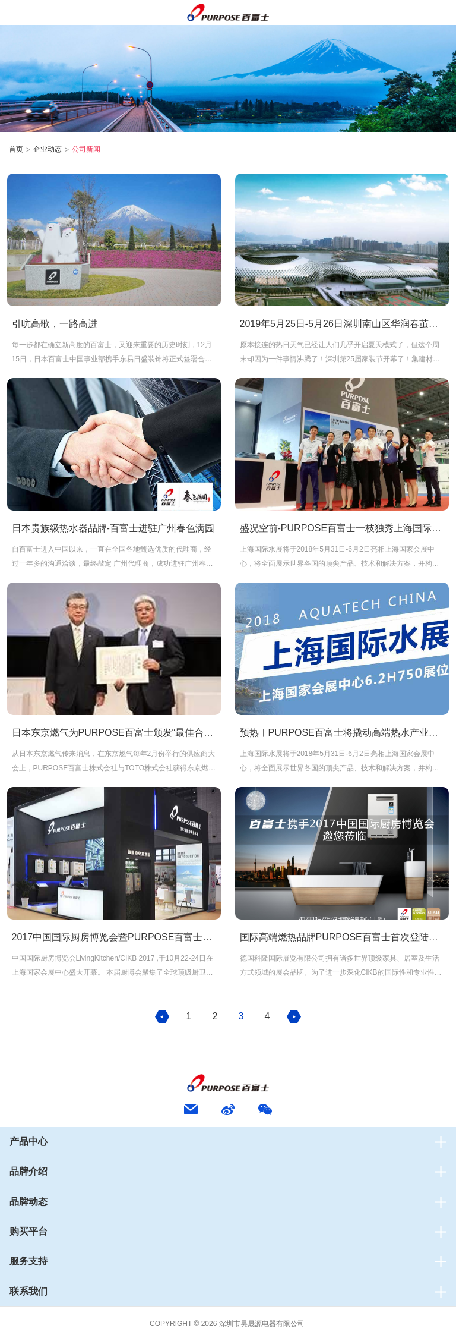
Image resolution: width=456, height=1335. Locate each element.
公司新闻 (86, 149)
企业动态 (47, 149)
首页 (16, 149)
